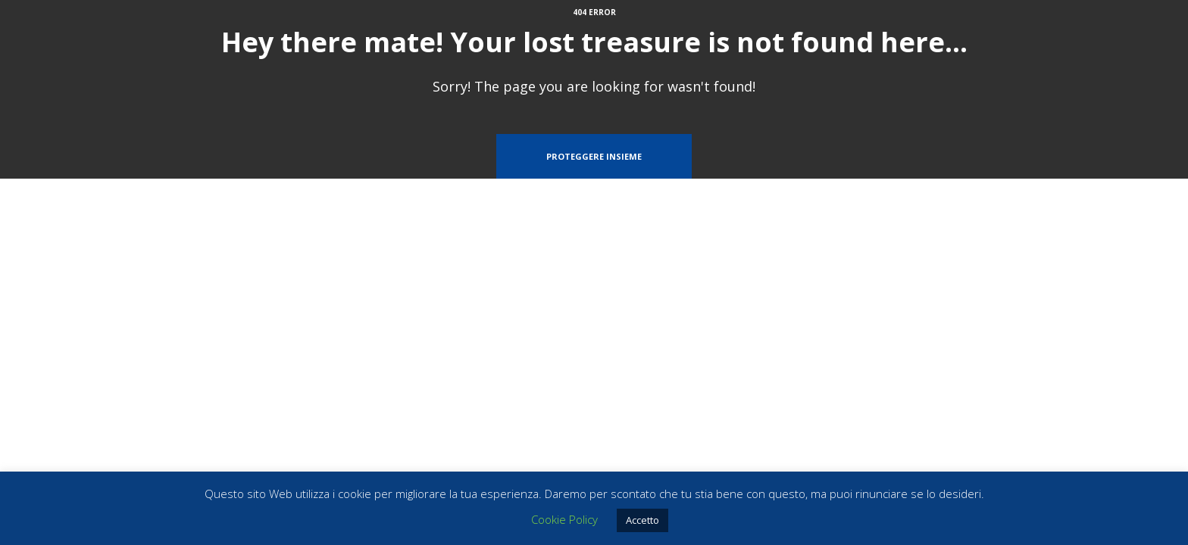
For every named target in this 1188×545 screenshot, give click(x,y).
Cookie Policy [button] (564, 519)
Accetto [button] (642, 520)
